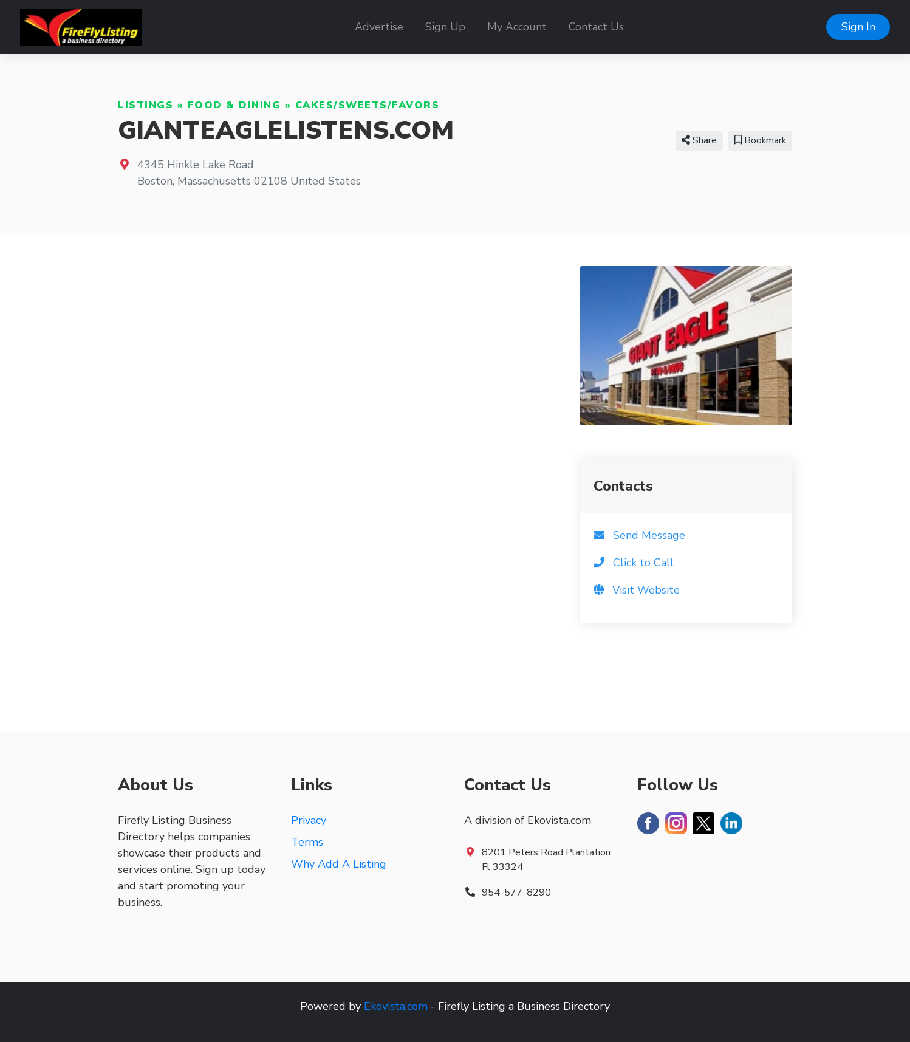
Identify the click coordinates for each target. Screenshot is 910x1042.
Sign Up (445, 26)
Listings (145, 105)
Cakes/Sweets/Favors (367, 105)
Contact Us (596, 26)
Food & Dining (234, 105)
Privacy (308, 820)
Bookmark (760, 140)
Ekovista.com (396, 1006)
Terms (307, 842)
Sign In (858, 26)
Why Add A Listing (338, 864)
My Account (517, 26)
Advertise (379, 26)
